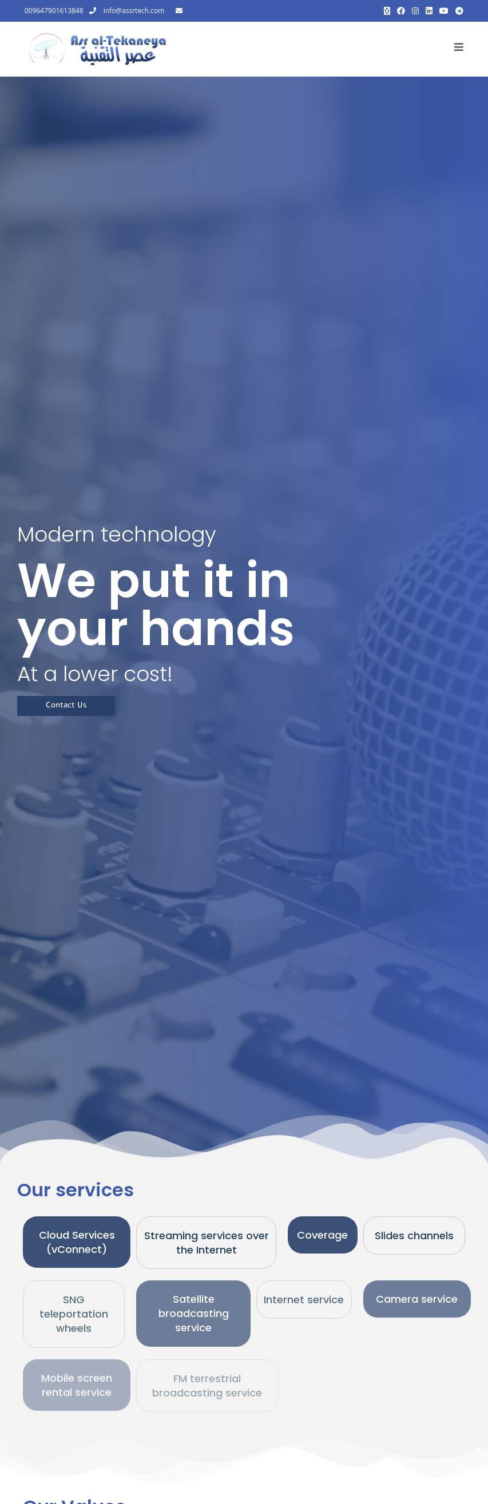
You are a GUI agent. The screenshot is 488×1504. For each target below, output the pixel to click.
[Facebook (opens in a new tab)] (401, 11)
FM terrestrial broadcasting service (207, 1385)
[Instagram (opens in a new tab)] (415, 11)
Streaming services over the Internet (206, 1242)
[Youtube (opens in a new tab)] (444, 11)
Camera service (417, 1299)
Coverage (322, 1235)
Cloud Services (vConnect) (77, 1242)
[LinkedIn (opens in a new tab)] (429, 11)
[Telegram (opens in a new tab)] (457, 11)
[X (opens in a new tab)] (387, 11)
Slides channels (414, 1235)
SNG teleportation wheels (73, 1313)
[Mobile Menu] (459, 49)
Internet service (304, 1299)
